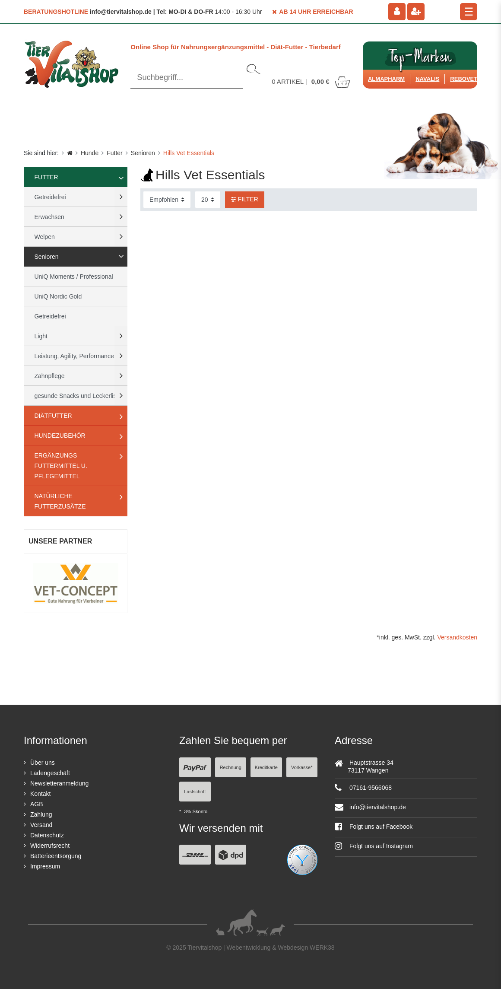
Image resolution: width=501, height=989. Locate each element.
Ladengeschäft (50, 773)
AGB (36, 804)
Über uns (42, 762)
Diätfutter (53, 415)
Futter (115, 152)
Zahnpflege (50, 375)
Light (41, 336)
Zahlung (41, 814)
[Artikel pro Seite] (207, 199)
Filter (244, 199)
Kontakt (40, 793)
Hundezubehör (60, 435)
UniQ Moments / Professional (74, 276)
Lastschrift (195, 791)
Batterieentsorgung (55, 855)
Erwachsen (49, 216)
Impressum (45, 866)
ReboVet (463, 79)
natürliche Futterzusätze (60, 501)
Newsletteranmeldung (59, 783)
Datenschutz (47, 835)
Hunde (89, 152)
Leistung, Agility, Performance (74, 356)
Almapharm (386, 79)
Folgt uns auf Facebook (373, 826)
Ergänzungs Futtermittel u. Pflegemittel (61, 466)
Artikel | (311, 81)
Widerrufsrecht (50, 845)
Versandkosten (457, 637)
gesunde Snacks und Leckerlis (76, 395)
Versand (41, 824)
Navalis (427, 79)
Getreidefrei (50, 197)
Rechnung (230, 767)
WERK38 (322, 947)
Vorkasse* (302, 767)
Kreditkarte (266, 767)
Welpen (45, 236)
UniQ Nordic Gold (58, 296)
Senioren (143, 152)
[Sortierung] (166, 199)
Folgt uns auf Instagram (374, 846)
